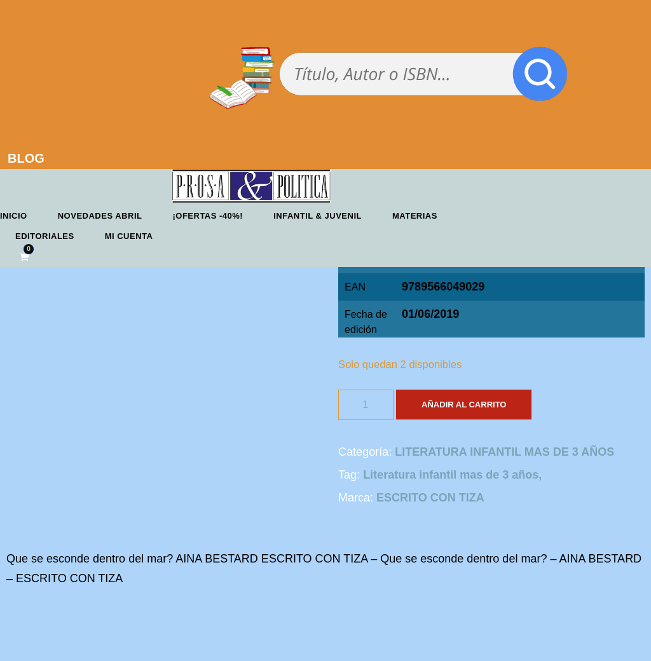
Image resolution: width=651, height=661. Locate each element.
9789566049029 (443, 286)
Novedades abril (100, 216)
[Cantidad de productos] (366, 405)
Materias (414, 216)
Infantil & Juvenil (317, 216)
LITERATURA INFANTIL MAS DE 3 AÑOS (504, 452)
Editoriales (44, 236)
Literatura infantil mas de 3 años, (452, 474)
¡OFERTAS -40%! (207, 216)
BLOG (26, 158)
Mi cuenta (129, 236)
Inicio (13, 216)
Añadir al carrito (463, 404)
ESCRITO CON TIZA (430, 497)
